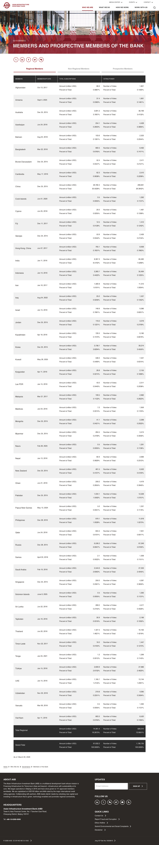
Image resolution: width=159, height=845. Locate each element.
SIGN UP (138, 786)
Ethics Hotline (101, 823)
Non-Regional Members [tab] (78, 69)
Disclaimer (100, 830)
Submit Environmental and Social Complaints (113, 826)
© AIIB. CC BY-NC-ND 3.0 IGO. (17, 841)
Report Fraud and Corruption (107, 819)
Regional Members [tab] (34, 69)
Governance (26, 767)
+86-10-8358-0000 (14, 819)
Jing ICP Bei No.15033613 (105, 841)
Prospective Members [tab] (122, 69)
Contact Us (100, 816)
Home (5, 767)
